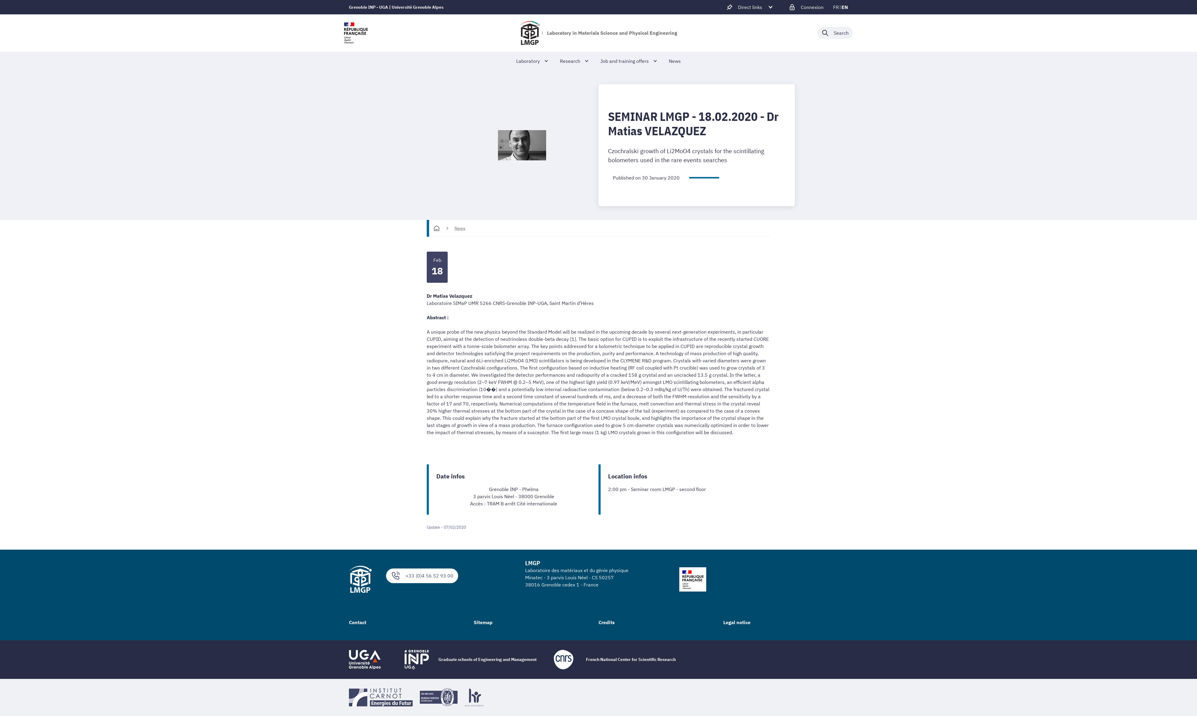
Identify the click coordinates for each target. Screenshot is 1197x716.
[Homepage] (436, 228)
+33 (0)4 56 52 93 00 (422, 576)
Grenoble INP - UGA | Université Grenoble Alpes (396, 7)
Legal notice (737, 622)
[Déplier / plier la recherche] (835, 33)
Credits (606, 622)
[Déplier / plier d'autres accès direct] (750, 7)
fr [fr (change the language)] (836, 7)
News (460, 228)
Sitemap (483, 622)
